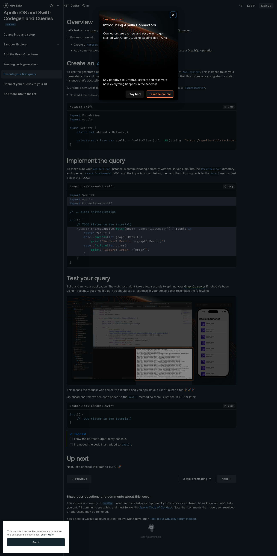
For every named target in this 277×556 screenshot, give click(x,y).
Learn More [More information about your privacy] (47, 534)
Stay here (134, 94)
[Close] (173, 15)
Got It (36, 542)
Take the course (160, 94)
